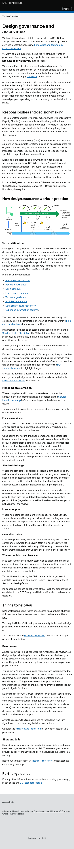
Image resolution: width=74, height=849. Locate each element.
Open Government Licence (5, 806)
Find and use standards (17, 280)
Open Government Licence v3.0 (48, 811)
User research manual (16, 293)
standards (32, 76)
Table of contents (37, 16)
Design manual (13, 289)
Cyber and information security (21, 310)
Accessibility (8, 802)
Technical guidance (15, 297)
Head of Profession (42, 760)
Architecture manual (16, 301)
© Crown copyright (37, 838)
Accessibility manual (16, 284)
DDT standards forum (31, 782)
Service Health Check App (16, 333)
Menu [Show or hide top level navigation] (66, 9)
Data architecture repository (20, 305)
